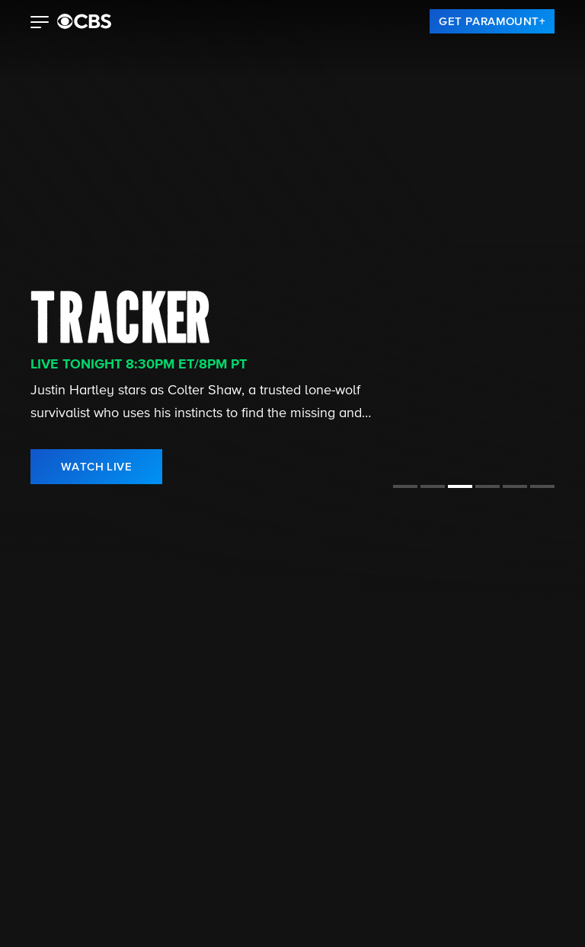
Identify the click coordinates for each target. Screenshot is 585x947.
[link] (492, 21)
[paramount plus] (84, 21)
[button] (40, 23)
